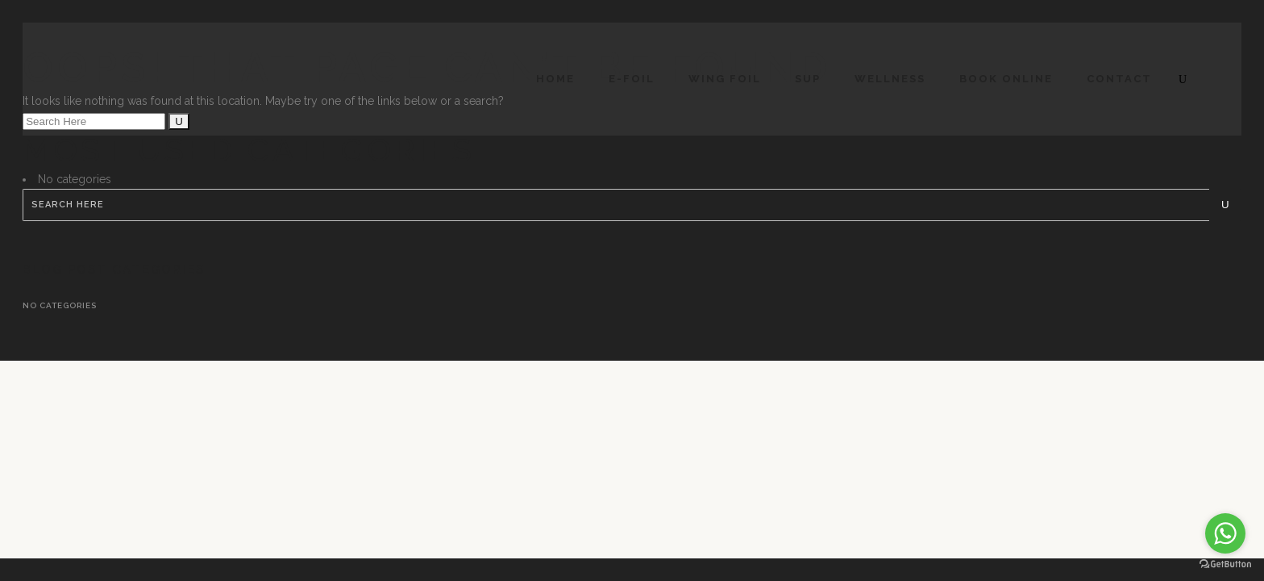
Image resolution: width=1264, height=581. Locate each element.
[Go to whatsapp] (1225, 533)
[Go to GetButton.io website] (1225, 564)
